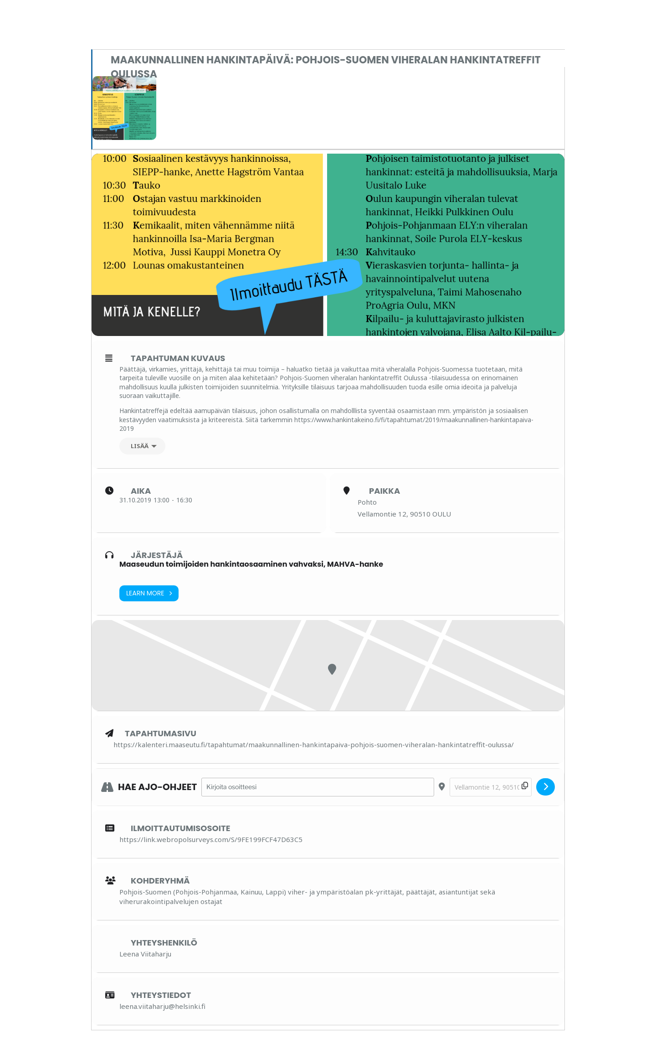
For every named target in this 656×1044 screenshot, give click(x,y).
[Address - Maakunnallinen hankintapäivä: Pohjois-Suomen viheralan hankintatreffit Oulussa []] (317, 787)
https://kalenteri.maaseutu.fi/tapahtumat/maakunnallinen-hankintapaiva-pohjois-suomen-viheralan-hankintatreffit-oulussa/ (313, 744)
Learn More (149, 593)
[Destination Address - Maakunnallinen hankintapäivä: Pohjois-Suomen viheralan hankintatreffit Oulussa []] (491, 787)
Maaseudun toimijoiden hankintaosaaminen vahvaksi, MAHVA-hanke (251, 564)
